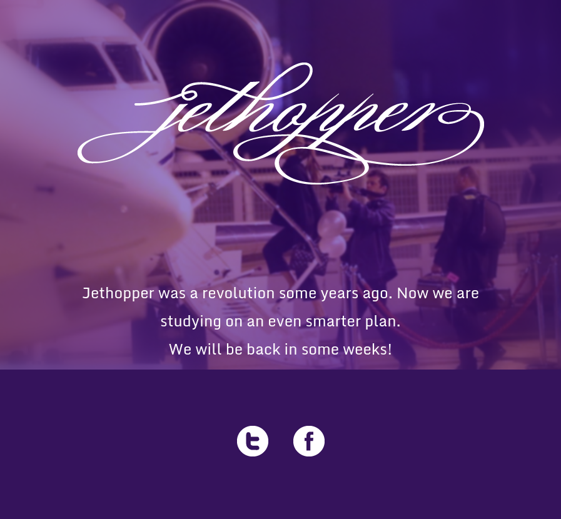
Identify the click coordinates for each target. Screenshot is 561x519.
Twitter (252, 441)
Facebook (309, 441)
